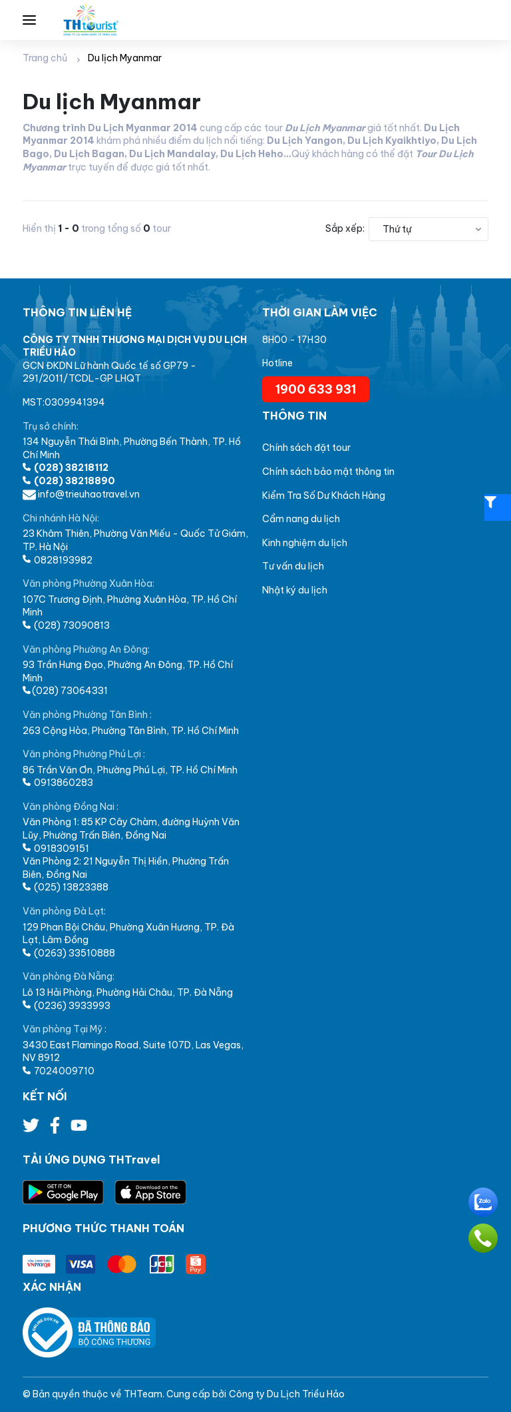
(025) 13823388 (65, 887)
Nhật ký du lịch (294, 590)
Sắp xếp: (345, 228)
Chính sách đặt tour (306, 448)
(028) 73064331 (65, 691)
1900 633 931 (315, 389)
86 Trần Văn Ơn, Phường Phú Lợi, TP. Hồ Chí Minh (130, 770)
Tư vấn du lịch (293, 566)
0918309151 (56, 849)
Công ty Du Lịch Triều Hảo (287, 1394)
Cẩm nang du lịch (301, 519)
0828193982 (57, 560)
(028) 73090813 (66, 625)
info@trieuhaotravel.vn (81, 494)
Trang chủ (45, 58)
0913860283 (58, 783)
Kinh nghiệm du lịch (304, 543)
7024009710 (58, 1071)
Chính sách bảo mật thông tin (328, 472)
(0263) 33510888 (69, 953)
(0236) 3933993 (66, 1006)
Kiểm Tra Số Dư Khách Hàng (323, 496)
